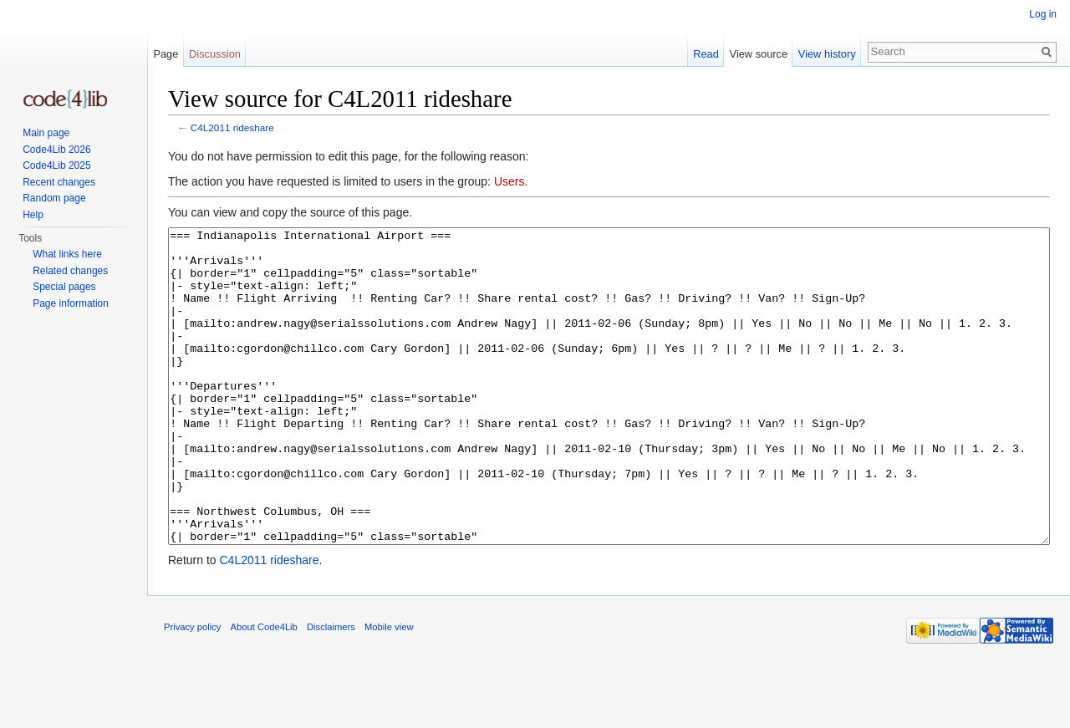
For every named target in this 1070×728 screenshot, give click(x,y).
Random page (54, 198)
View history (827, 54)
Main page (46, 133)
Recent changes (59, 182)
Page (165, 54)
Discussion (215, 54)
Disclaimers (331, 690)
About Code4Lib (264, 690)
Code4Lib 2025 (56, 165)
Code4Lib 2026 (56, 149)
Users (509, 181)
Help (33, 215)
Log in (1043, 14)
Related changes (70, 271)
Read (706, 54)
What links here (67, 254)
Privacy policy (192, 690)
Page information (71, 303)
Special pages (64, 287)
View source (758, 54)
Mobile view (388, 690)
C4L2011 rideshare (232, 127)
